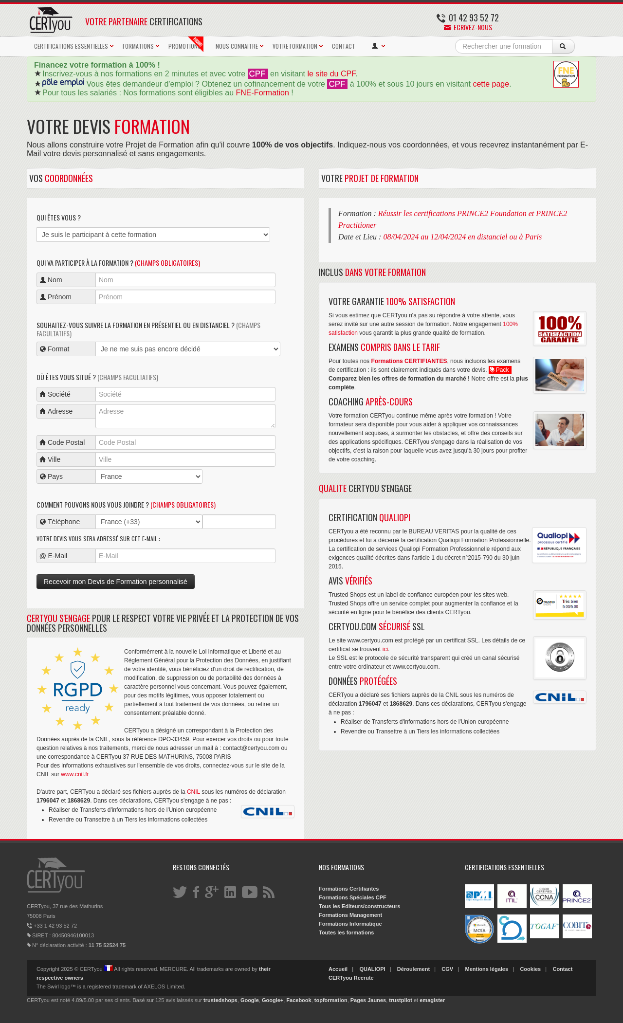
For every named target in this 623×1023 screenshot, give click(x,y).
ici (385, 649)
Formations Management (350, 915)
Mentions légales (486, 969)
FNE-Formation (262, 93)
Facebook (298, 1000)
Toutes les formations (346, 932)
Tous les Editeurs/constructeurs (359, 906)
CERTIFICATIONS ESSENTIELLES (71, 46)
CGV (447, 969)
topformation (331, 1000)
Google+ (272, 1000)
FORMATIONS (138, 46)
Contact (562, 969)
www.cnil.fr (75, 774)
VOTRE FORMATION (295, 46)
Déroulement (413, 969)
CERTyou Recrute (351, 978)
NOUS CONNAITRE (237, 46)
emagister (432, 1000)
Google (249, 1000)
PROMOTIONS (185, 44)
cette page (491, 84)
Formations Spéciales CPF (352, 897)
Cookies (530, 969)
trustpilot (400, 1000)
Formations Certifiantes (349, 889)
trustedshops (220, 1000)
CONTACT (343, 46)
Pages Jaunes (368, 1000)
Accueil (338, 969)
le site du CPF (331, 74)
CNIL (193, 791)
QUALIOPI (372, 969)
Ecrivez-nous (468, 27)
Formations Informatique (350, 924)
